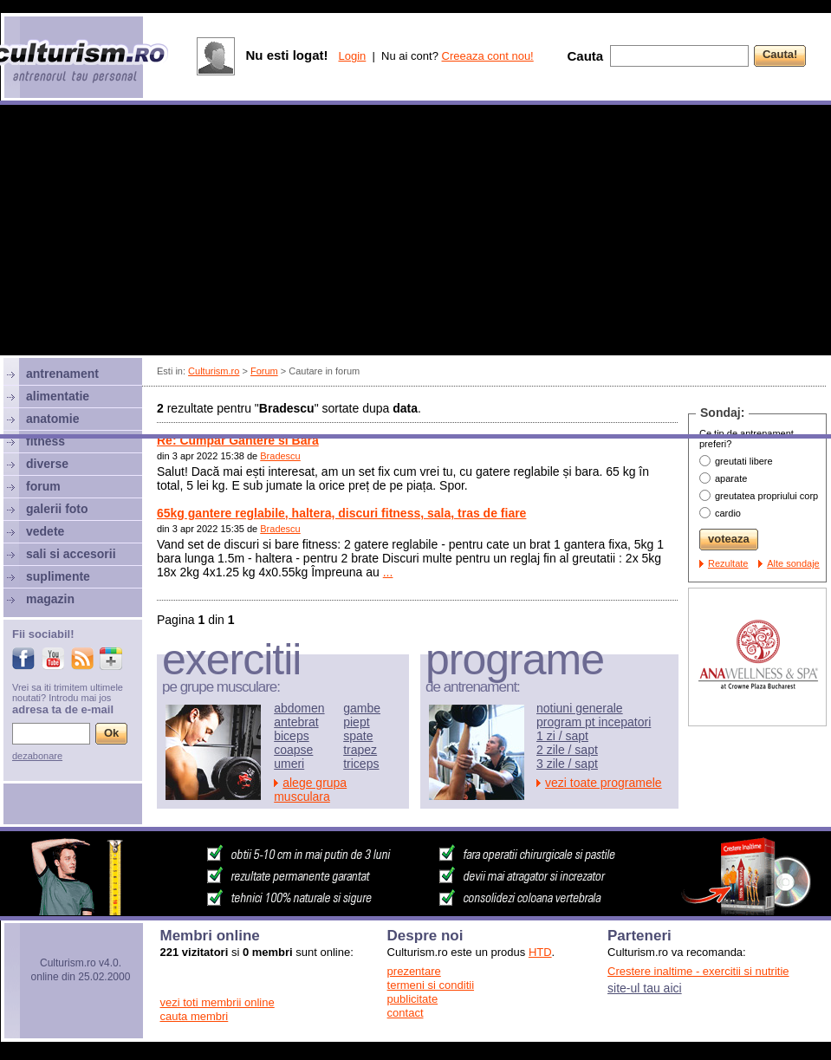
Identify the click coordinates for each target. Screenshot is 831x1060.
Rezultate (728, 563)
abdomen (299, 708)
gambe (361, 708)
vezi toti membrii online (217, 1002)
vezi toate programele (603, 783)
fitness (45, 441)
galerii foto (57, 509)
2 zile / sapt (567, 750)
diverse (47, 464)
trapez (360, 750)
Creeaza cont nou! (488, 55)
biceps (291, 736)
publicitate (412, 998)
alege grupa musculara (310, 789)
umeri (289, 764)
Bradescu (280, 456)
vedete (45, 531)
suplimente (58, 576)
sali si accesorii (71, 554)
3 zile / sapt (567, 764)
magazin (50, 599)
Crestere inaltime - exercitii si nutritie (698, 971)
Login (352, 55)
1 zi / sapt (562, 736)
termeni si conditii (430, 985)
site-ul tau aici (644, 988)
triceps (361, 764)
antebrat (296, 722)
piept (356, 722)
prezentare (414, 971)
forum (43, 486)
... (388, 572)
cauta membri (194, 1016)
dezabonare (37, 756)
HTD (540, 952)
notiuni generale (579, 708)
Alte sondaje (793, 563)
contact (405, 1012)
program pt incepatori (593, 722)
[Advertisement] (162, 271)
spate (358, 736)
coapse (293, 750)
